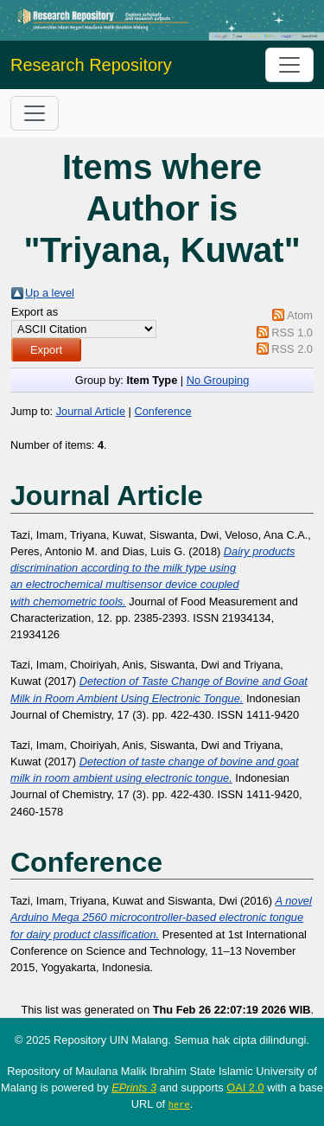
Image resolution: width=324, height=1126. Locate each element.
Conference (162, 411)
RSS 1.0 (292, 332)
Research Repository (91, 64)
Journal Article (90, 411)
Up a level (49, 292)
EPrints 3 (133, 1087)
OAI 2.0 (245, 1087)
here (179, 1104)
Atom (300, 315)
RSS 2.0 (292, 348)
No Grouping (218, 380)
